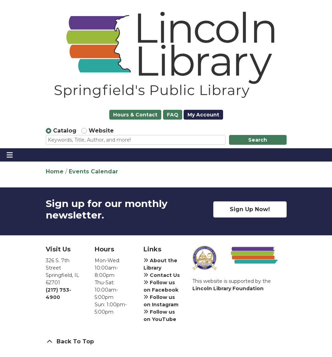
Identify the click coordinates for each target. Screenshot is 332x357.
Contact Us (161, 275)
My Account (203, 115)
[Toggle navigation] (9, 155)
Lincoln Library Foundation (228, 288)
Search (257, 140)
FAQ (172, 115)
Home (55, 171)
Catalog (64, 130)
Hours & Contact (135, 115)
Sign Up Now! (250, 209)
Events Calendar (93, 171)
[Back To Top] (166, 341)
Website (101, 130)
